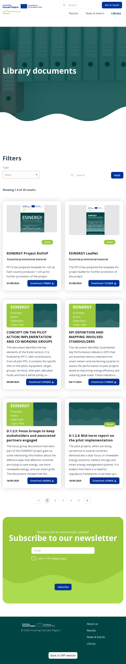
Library (116, 13)
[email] (63, 550)
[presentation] (56, 572)
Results (73, 13)
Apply (117, 175)
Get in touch (112, 5)
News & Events (96, 637)
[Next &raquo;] (87, 500)
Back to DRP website (63, 655)
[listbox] (21, 175)
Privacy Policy (59, 558)
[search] (83, 5)
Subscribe (63, 586)
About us (92, 624)
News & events (95, 13)
